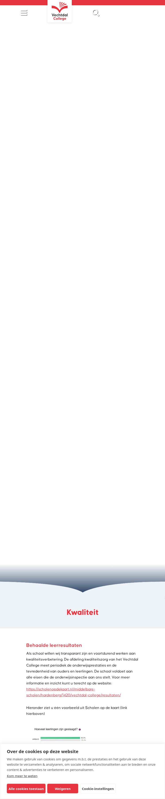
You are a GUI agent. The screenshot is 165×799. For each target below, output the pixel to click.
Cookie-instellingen (98, 788)
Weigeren (62, 788)
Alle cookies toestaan (26, 788)
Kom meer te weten (22, 776)
